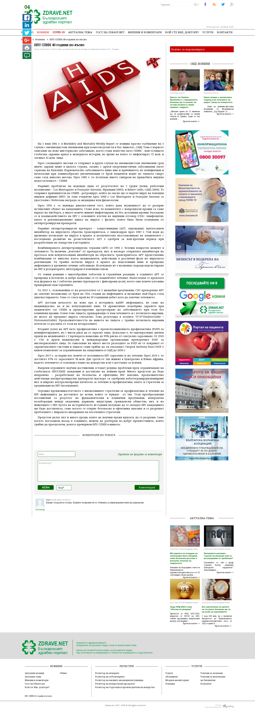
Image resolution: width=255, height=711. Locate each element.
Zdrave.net (109, 705)
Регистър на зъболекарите (110, 676)
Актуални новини (34, 673)
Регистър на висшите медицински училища (119, 680)
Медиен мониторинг (177, 680)
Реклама (170, 683)
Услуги (207, 32)
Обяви (63, 673)
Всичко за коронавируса (188, 49)
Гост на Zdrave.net (35, 683)
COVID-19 (59, 32)
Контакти (225, 32)
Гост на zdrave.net (110, 32)
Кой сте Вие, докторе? (182, 32)
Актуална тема (80, 32)
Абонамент (171, 676)
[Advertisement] (168, 16)
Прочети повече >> (191, 121)
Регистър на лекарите (107, 673)
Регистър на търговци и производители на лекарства (125, 687)
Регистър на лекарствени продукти (115, 683)
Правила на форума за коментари (140, 454)
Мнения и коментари (145, 32)
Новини (43, 32)
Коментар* (98, 470)
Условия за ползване (211, 673)
